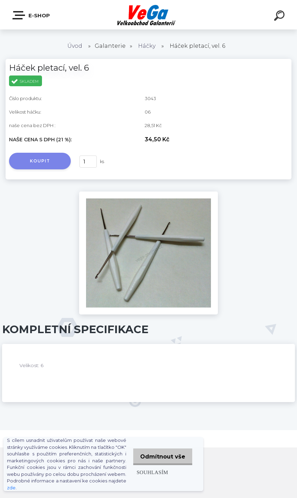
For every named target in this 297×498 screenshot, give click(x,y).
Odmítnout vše (161, 456)
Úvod (74, 46)
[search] (280, 17)
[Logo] (148, 14)
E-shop (31, 15)
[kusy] (88, 161)
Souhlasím (149, 472)
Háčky (146, 46)
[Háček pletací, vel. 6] (148, 194)
